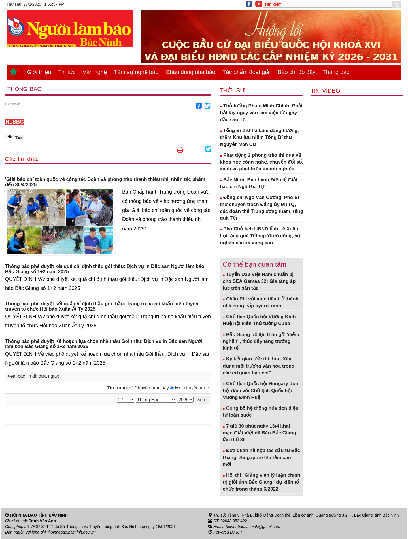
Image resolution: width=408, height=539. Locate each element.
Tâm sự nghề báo (136, 72)
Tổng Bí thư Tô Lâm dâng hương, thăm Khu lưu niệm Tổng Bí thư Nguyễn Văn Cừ (259, 137)
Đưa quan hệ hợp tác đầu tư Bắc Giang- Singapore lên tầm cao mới (261, 457)
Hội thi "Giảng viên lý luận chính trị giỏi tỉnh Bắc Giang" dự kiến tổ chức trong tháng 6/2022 (261, 482)
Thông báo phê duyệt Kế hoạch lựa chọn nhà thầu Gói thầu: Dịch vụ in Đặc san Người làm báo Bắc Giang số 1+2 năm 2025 (103, 344)
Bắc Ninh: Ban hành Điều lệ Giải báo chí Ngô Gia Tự (258, 183)
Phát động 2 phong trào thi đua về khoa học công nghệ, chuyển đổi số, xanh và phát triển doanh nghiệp (261, 162)
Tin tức (66, 72)
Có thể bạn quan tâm (254, 264)
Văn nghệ (95, 72)
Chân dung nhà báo (190, 72)
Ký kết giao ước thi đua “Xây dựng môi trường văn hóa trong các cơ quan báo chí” (258, 365)
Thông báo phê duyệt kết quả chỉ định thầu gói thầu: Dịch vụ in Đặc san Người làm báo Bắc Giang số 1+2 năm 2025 (104, 269)
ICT (239, 532)
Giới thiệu (39, 72)
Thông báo (336, 72)
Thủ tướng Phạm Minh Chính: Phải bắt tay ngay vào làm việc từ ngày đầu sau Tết (261, 112)
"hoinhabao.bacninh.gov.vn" (71, 532)
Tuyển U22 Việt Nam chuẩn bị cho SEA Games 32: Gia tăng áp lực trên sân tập (259, 281)
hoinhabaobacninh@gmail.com (253, 526)
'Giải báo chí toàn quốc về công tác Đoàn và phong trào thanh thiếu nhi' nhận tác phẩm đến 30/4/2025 (105, 182)
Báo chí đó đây (296, 72)
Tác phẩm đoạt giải (246, 72)
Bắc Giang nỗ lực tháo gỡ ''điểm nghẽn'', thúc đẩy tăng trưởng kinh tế (261, 341)
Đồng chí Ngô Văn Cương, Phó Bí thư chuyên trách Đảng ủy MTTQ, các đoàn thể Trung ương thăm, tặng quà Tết (261, 208)
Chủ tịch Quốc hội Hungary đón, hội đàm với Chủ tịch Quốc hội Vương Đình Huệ (261, 390)
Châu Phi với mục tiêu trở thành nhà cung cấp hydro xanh (261, 302)
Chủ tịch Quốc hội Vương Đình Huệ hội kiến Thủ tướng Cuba (259, 320)
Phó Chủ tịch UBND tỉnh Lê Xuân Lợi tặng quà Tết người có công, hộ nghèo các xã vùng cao (260, 235)
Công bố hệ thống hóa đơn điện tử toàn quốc (261, 412)
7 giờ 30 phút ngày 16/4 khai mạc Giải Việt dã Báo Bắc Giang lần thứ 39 (259, 433)
